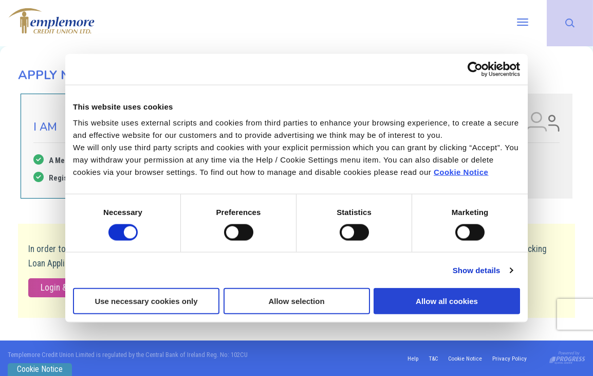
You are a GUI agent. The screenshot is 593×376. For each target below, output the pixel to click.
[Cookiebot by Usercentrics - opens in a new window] (475, 69)
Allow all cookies (447, 301)
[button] (570, 23)
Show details (477, 269)
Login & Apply (64, 287)
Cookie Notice (461, 172)
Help (411, 358)
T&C (432, 358)
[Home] (51, 20)
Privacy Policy (509, 358)
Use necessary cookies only (146, 301)
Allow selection (296, 301)
